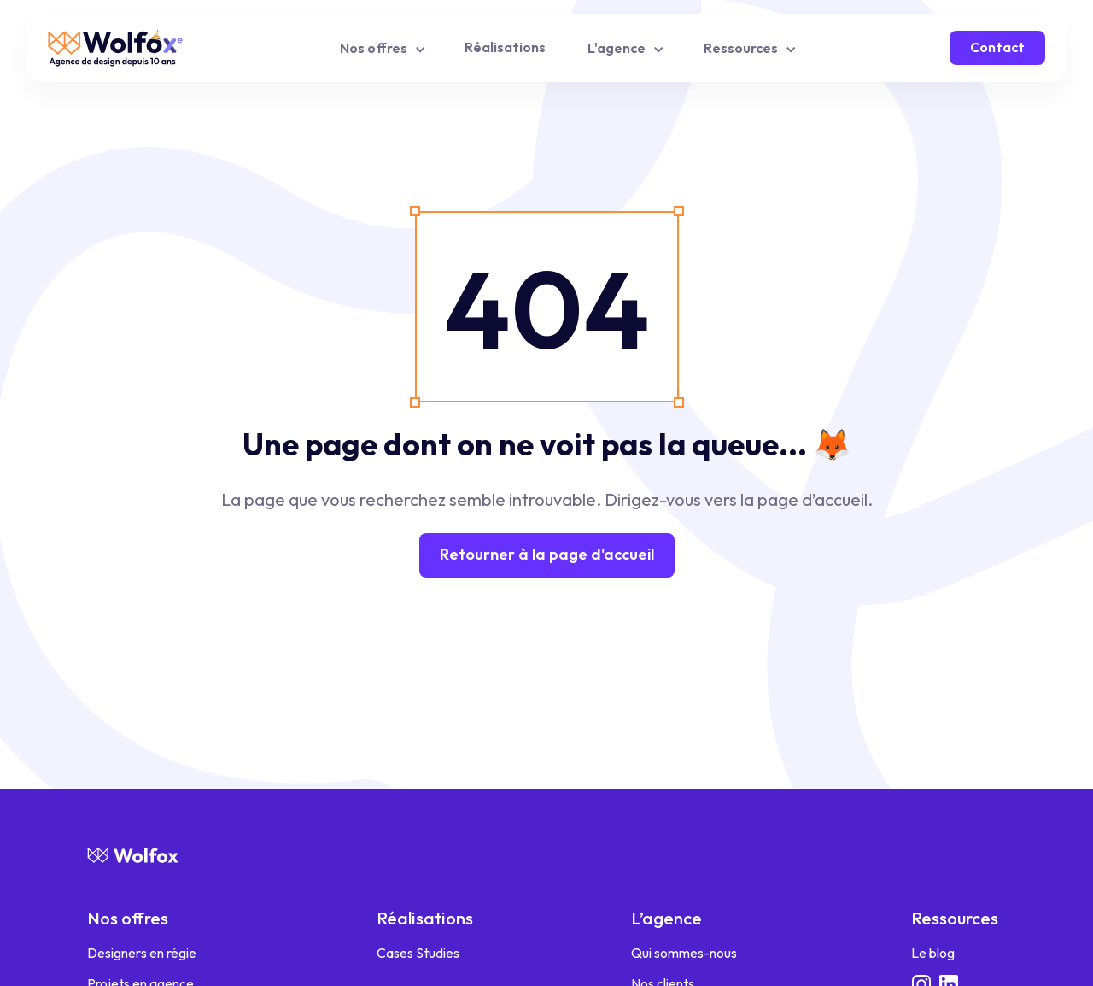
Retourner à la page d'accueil (547, 554)
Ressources (954, 918)
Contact (997, 47)
